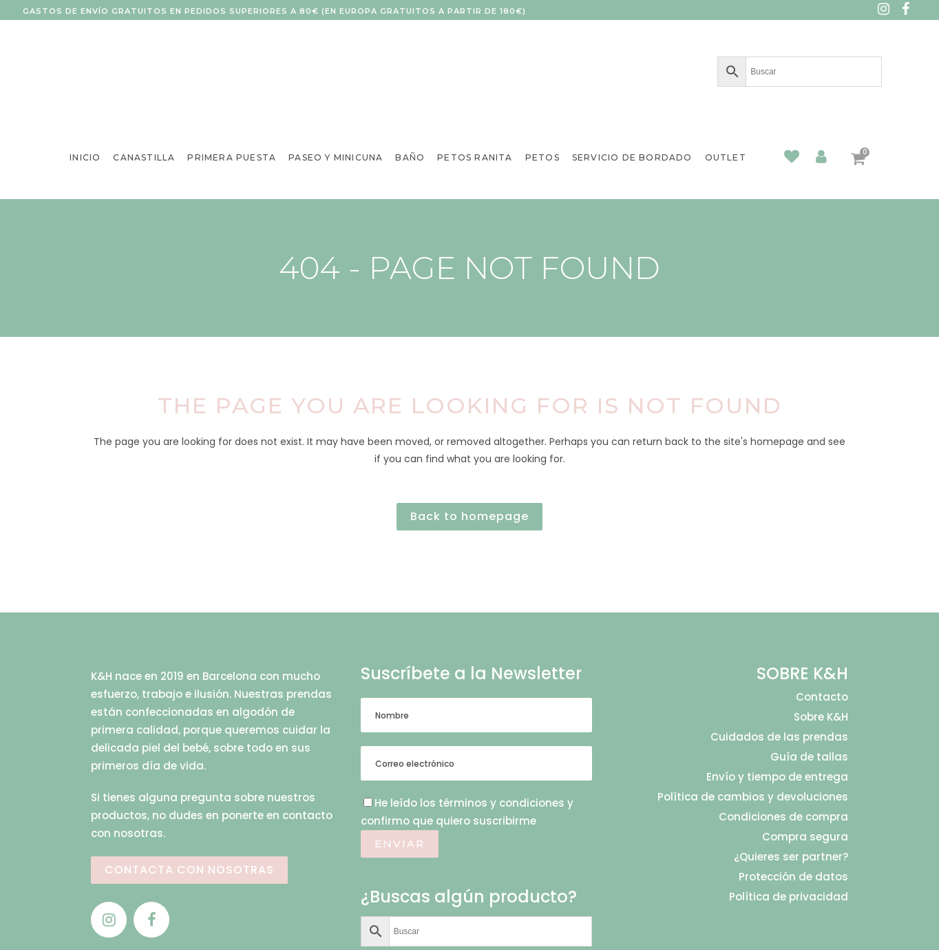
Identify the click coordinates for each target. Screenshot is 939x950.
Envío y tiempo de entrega (777, 777)
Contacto (822, 697)
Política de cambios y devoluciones (752, 797)
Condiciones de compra (783, 817)
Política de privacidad (788, 897)
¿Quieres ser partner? (791, 857)
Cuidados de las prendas (779, 737)
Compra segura (805, 837)
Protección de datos (793, 877)
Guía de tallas (809, 757)
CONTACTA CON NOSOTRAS (189, 870)
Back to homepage (469, 516)
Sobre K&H (821, 717)
